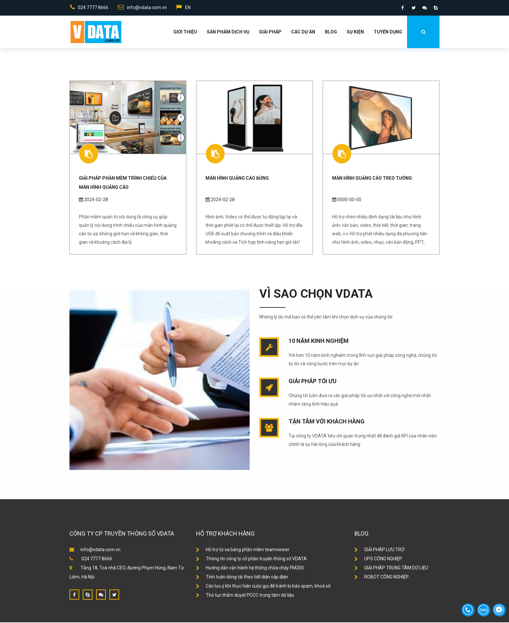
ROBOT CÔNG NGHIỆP (381, 577)
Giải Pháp (270, 32)
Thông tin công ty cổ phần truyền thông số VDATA (251, 559)
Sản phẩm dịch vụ (228, 32)
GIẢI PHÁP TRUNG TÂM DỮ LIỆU (391, 568)
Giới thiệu (185, 32)
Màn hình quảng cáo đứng (237, 178)
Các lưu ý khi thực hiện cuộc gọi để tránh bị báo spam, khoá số (263, 586)
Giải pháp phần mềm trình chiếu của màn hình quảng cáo (123, 183)
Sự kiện (355, 32)
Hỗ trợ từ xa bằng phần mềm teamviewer (243, 550)
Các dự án (303, 32)
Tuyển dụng (388, 32)
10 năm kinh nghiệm (319, 341)
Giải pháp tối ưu (313, 381)
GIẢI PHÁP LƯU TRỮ (379, 550)
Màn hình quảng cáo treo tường (372, 178)
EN (183, 8)
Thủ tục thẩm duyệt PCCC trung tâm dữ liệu (245, 595)
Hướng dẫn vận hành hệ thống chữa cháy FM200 (250, 568)
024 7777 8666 (88, 8)
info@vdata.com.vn (142, 8)
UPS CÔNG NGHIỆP (378, 559)
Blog (331, 32)
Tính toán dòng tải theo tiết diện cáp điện (242, 577)
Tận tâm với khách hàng (327, 422)
